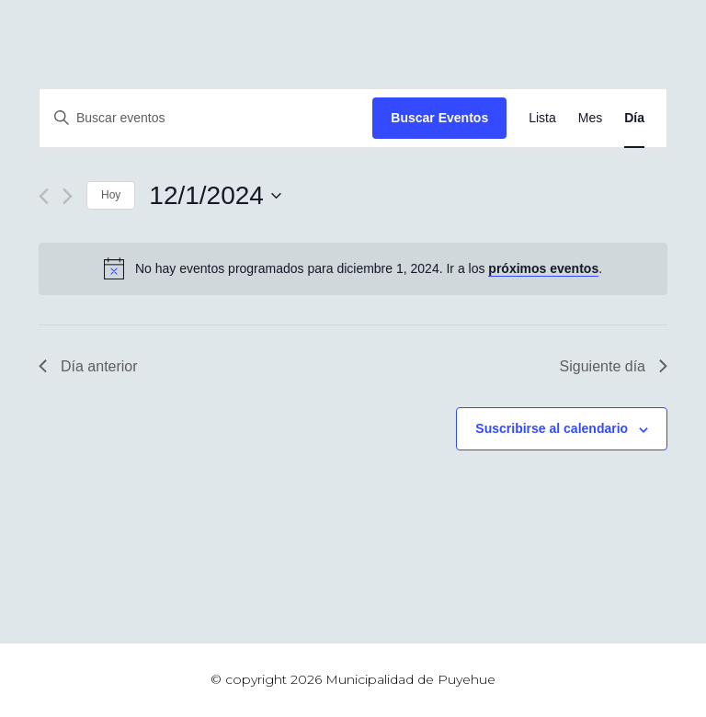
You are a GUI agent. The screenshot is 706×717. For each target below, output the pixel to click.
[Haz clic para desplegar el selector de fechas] (215, 195)
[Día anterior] (44, 196)
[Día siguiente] (68, 196)
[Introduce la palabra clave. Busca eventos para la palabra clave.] (206, 118)
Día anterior (88, 366)
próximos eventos (543, 268)
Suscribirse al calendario (551, 428)
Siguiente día (613, 366)
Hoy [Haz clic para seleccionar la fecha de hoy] (110, 194)
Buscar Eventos (439, 117)
